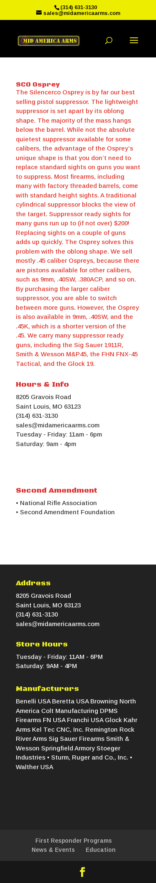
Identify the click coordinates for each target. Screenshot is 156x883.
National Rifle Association (58, 502)
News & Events (53, 849)
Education (101, 849)
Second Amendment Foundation (67, 511)
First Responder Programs (73, 840)
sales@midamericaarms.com (57, 425)
